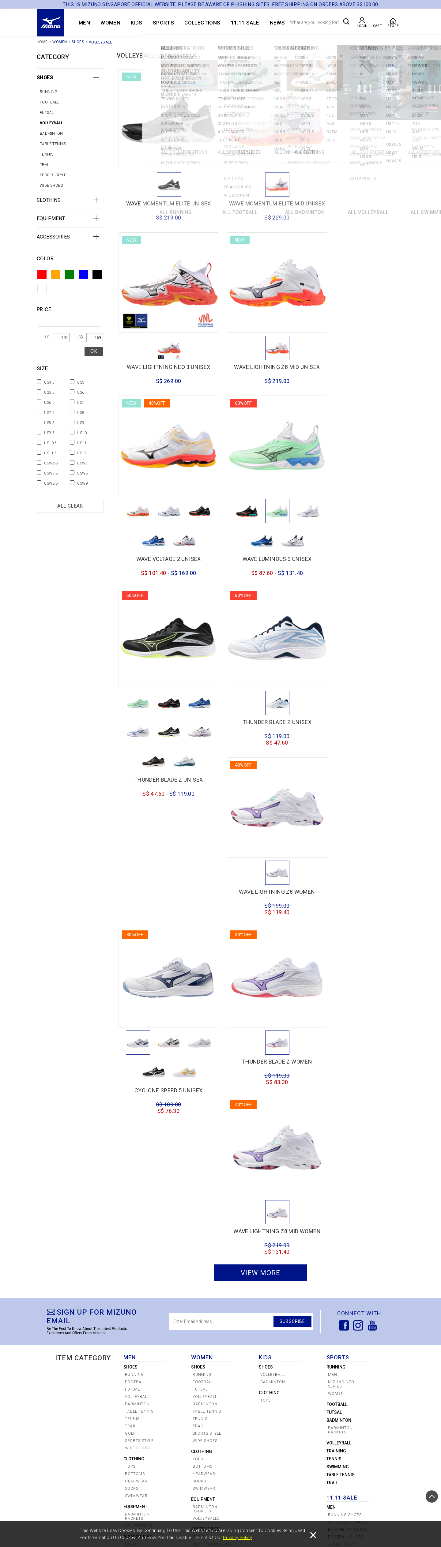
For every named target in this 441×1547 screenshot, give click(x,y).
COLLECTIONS (202, 23)
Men (332, 1020)
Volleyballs (138, 1171)
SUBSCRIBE (291, 966)
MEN (84, 23)
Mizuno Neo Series (341, 1029)
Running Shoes (345, 1160)
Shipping (209, 1517)
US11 (82, 443)
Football (49, 102)
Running (49, 92)
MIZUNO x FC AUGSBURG (82, 1388)
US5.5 (49, 392)
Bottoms (135, 1119)
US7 (80, 402)
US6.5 (49, 402)
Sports (163, 23)
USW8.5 (51, 483)
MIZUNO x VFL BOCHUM (83, 1400)
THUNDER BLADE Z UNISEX (162, 643)
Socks (131, 1134)
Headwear (136, 1127)
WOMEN (110, 23)
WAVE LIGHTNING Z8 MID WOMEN (359, 876)
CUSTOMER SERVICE (170, 1509)
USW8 (82, 473)
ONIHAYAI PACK (82, 1457)
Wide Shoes (51, 185)
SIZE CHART (113, 1517)
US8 (80, 413)
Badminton (51, 133)
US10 (82, 433)
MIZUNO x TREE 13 (87, 1421)
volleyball (338, 1088)
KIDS (136, 23)
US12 (82, 453)
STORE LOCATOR (118, 1510)
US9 (80, 423)
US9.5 (49, 433)
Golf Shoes (340, 1209)
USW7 (82, 463)
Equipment (51, 218)
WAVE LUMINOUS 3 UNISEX (359, 403)
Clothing (49, 200)
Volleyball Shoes (347, 1168)
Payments (159, 1517)
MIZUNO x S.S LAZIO (89, 1379)
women (336, 1039)
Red (42, 274)
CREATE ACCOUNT (75, 1510)
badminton (338, 1065)
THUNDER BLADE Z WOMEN (360, 716)
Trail (45, 165)
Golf (130, 1079)
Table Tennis (340, 1120)
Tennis (333, 1104)
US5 (80, 382)
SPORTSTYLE (80, 1431)
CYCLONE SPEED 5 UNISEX (261, 774)
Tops (130, 1112)
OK (93, 351)
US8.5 (49, 423)
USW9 (82, 483)
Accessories (53, 237)
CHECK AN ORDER (75, 1517)
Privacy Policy (237, 1537)
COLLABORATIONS (85, 1371)
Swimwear (136, 1141)
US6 (80, 392)
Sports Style (53, 175)
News (277, 23)
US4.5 (49, 382)
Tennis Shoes (342, 1201)
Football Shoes (346, 1182)
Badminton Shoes (348, 1175)
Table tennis (53, 144)
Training (336, 1096)
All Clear (70, 506)
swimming (337, 1112)
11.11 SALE (245, 23)
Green (69, 274)
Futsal (47, 113)
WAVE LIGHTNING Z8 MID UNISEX (163, 346)
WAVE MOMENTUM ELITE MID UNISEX (261, 195)
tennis (46, 154)
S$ (47, 337)
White (42, 288)
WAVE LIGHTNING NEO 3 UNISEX (359, 192)
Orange (55, 274)
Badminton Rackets (137, 1162)
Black (97, 274)
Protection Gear (144, 1197)
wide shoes (137, 1093)
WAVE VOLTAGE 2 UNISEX (261, 403)
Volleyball (100, 42)
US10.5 (50, 443)
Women (334, 1260)
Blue (83, 274)
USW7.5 (51, 473)
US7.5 (49, 413)
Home (42, 42)
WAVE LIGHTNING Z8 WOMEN (360, 556)
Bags (130, 1190)
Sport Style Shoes (341, 1218)
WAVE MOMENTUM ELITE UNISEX (162, 192)
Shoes (78, 42)
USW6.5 (51, 463)
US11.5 (50, 453)
